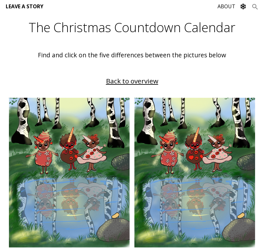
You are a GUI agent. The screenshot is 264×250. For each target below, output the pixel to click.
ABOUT (226, 6)
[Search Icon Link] (255, 6)
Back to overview (132, 80)
